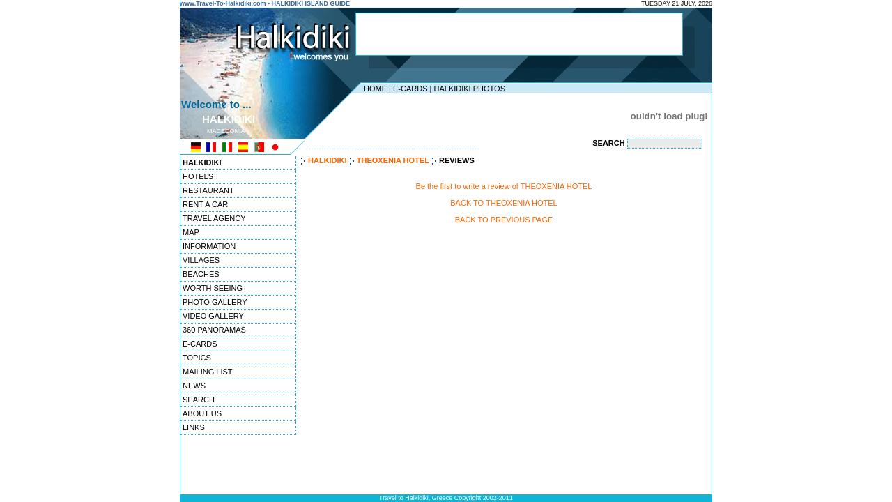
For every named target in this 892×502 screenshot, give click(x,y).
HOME (375, 88)
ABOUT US (202, 413)
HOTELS (198, 176)
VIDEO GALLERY (213, 316)
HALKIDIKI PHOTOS (469, 88)
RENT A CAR (205, 204)
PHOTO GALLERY (215, 302)
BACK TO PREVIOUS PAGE (504, 219)
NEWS (194, 385)
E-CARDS (410, 88)
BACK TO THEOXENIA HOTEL (503, 203)
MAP (191, 232)
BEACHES (201, 274)
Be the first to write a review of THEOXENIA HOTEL (504, 186)
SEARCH (199, 399)
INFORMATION (209, 246)
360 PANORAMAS (214, 330)
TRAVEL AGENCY (214, 218)
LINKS (194, 427)
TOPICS (197, 357)
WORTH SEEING (213, 288)
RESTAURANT (208, 190)
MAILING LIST (208, 371)
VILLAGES (201, 260)
